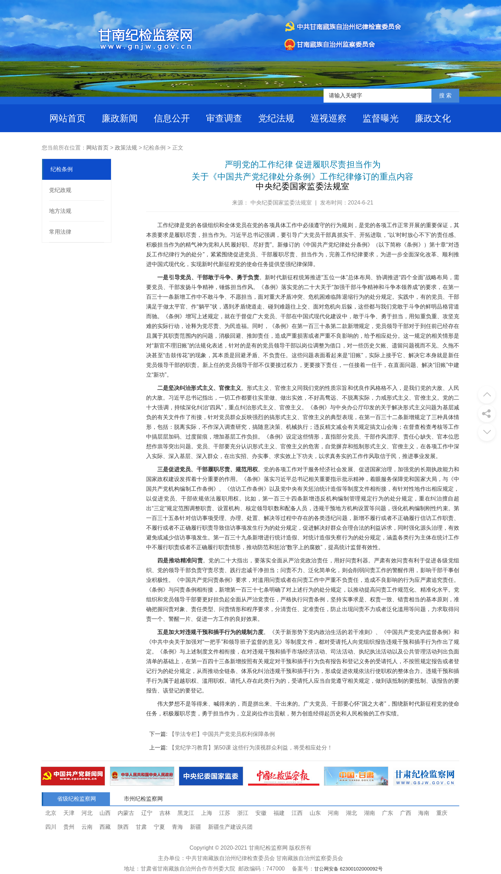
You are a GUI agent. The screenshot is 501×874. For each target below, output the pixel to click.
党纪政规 (60, 190)
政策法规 (126, 148)
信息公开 (172, 118)
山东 (315, 813)
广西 (405, 813)
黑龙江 (185, 813)
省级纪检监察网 (76, 799)
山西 (105, 813)
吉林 (164, 813)
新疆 (195, 827)
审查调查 (224, 118)
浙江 (242, 813)
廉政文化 (433, 118)
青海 (177, 827)
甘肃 (141, 827)
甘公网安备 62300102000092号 (348, 869)
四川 (50, 827)
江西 (297, 813)
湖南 (369, 813)
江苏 (224, 813)
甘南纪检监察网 (268, 848)
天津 (68, 813)
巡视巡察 (328, 118)
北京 (50, 813)
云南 (87, 827)
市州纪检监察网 (143, 799)
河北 (87, 813)
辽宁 (146, 813)
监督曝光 (381, 118)
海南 (423, 813)
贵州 (68, 827)
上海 (206, 813)
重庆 (441, 813)
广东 (387, 813)
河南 (333, 813)
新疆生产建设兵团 (230, 827)
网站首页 (67, 118)
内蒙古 (126, 813)
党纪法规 (276, 118)
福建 (279, 813)
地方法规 (60, 211)
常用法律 (60, 232)
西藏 (105, 827)
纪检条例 (61, 169)
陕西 (123, 827)
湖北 (351, 813)
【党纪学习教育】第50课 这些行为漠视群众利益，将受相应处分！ (251, 748)
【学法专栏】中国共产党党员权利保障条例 (222, 734)
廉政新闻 (120, 118)
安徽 (261, 813)
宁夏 (159, 827)
